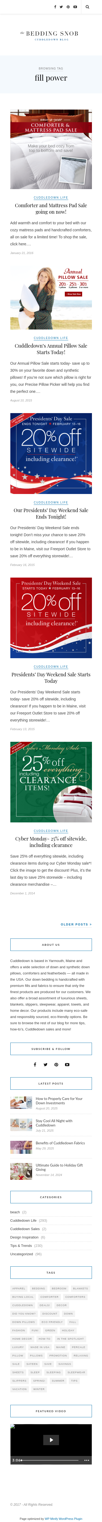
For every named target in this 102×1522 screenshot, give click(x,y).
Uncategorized (21, 1254)
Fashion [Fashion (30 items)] (19, 1330)
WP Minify (51, 1518)
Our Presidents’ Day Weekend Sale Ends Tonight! (51, 513)
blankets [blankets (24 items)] (80, 1288)
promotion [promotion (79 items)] (58, 1355)
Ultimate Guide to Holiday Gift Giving (59, 1167)
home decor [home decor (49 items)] (22, 1338)
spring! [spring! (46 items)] (39, 1380)
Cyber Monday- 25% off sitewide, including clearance (50, 841)
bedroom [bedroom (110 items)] (59, 1288)
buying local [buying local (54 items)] (23, 1297)
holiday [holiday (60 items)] (68, 1330)
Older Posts (76, 924)
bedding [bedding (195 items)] (38, 1288)
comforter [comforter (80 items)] (50, 1297)
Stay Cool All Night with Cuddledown (54, 1123)
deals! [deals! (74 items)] (45, 1305)
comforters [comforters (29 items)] (75, 1297)
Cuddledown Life (51, 197)
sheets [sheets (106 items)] (18, 1372)
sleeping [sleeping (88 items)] (54, 1372)
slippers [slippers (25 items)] (20, 1380)
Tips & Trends (21, 1246)
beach (15, 1212)
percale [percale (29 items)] (78, 1347)
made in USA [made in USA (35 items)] (40, 1347)
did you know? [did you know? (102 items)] (24, 1313)
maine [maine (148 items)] (61, 1347)
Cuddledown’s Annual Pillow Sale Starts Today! (51, 348)
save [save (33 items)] (48, 1364)
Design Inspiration (24, 1237)
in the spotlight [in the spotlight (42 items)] (70, 1338)
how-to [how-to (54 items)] (44, 1338)
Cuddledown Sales (25, 1229)
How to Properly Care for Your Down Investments (59, 1100)
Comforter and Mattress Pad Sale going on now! (51, 208)
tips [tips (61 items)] (74, 1380)
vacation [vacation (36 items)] (20, 1389)
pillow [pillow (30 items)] (18, 1355)
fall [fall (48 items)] (73, 1322)
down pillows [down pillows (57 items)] (24, 1322)
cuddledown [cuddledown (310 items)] (23, 1305)
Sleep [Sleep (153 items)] (35, 1372)
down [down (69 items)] (68, 1313)
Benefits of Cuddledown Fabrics (60, 1143)
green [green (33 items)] (50, 1330)
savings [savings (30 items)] (64, 1364)
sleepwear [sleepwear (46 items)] (76, 1372)
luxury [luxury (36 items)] (18, 1347)
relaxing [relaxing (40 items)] (81, 1355)
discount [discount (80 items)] (49, 1313)
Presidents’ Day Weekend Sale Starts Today (50, 677)
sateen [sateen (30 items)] (32, 1364)
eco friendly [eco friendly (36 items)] (52, 1322)
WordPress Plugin (70, 1518)
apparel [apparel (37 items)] (19, 1288)
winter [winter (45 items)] (39, 1389)
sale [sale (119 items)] (16, 1364)
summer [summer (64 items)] (58, 1380)
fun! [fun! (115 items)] (35, 1330)
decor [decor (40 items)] (62, 1305)
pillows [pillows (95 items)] (36, 1355)
